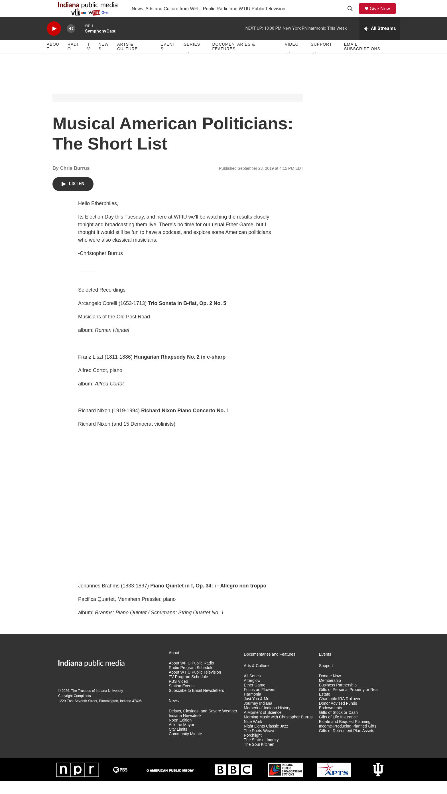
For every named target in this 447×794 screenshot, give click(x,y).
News (103, 59)
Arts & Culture (127, 59)
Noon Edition (180, 733)
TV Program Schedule (188, 690)
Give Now (383, 15)
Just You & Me (256, 712)
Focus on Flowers (259, 702)
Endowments (330, 721)
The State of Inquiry (261, 753)
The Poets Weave (259, 744)
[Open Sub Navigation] (188, 66)
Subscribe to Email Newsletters (196, 703)
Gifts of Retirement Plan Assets (346, 744)
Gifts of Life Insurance (338, 730)
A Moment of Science (262, 725)
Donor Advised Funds (338, 716)
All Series (252, 689)
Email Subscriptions (362, 59)
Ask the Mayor (181, 738)
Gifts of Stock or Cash (338, 725)
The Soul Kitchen (259, 757)
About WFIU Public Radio (191, 676)
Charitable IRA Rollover (340, 712)
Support (321, 57)
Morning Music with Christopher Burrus (278, 730)
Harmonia (252, 707)
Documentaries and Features (269, 667)
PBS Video (178, 694)
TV (88, 59)
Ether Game (254, 698)
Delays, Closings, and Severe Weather (203, 724)
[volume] (71, 41)
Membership (330, 693)
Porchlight (252, 748)
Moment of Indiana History (267, 721)
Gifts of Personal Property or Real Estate (349, 704)
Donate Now (330, 689)
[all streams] (379, 41)
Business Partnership (338, 698)
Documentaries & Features (233, 59)
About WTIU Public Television (195, 685)
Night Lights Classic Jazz (266, 739)
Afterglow (252, 693)
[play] (53, 41)
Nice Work (253, 734)
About (53, 59)
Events (167, 59)
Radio (73, 59)
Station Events (181, 699)
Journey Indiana (258, 716)
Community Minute (185, 747)
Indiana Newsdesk (185, 728)
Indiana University (109, 704)
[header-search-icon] (352, 15)
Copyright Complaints (74, 709)
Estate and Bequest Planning (345, 734)
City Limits (178, 742)
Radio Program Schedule (191, 680)
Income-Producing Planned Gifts (348, 739)
